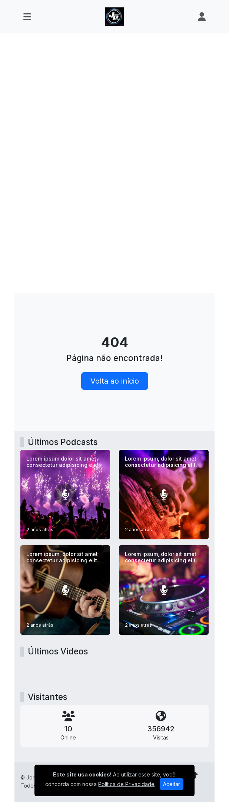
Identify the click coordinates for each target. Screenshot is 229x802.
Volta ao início (114, 381)
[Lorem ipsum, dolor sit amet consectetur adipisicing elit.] (164, 494)
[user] (201, 17)
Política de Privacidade (126, 784)
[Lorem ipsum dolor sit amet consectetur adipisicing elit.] (65, 494)
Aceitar (171, 784)
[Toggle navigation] (27, 17)
